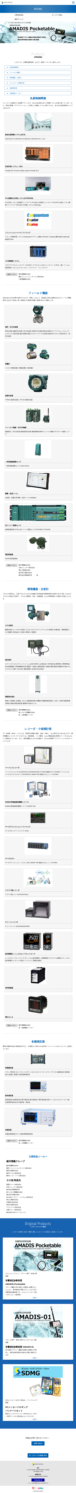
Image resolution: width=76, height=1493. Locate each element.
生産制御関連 (14, 67)
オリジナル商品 (57, 15)
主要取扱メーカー (15, 93)
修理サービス (19, 19)
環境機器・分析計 (15, 77)
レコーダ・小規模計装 (17, 83)
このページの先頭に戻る (39, 1455)
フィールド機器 (15, 72)
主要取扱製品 (19, 15)
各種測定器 (13, 88)
